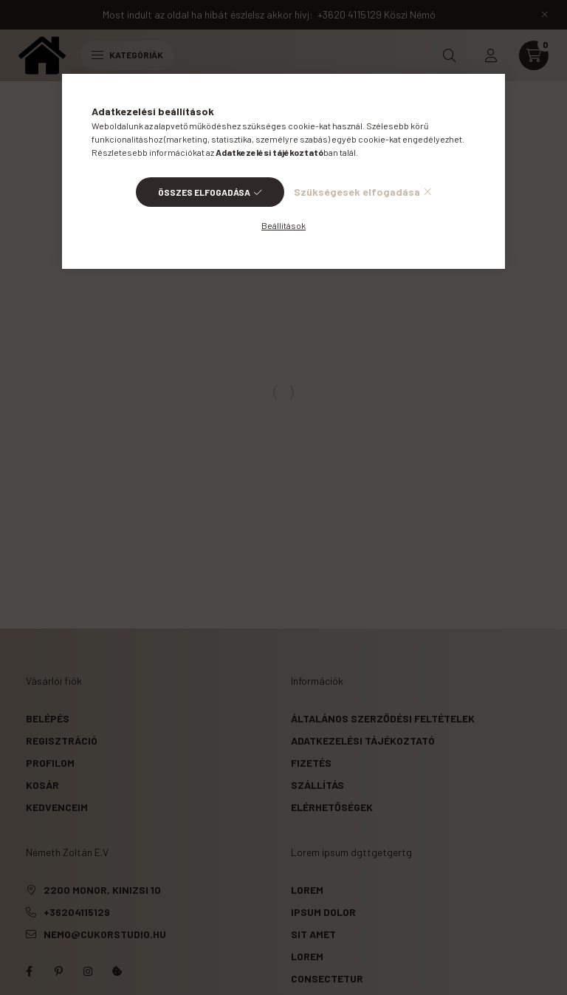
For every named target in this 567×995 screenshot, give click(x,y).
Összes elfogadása (204, 192)
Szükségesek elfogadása (357, 191)
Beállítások (283, 225)
